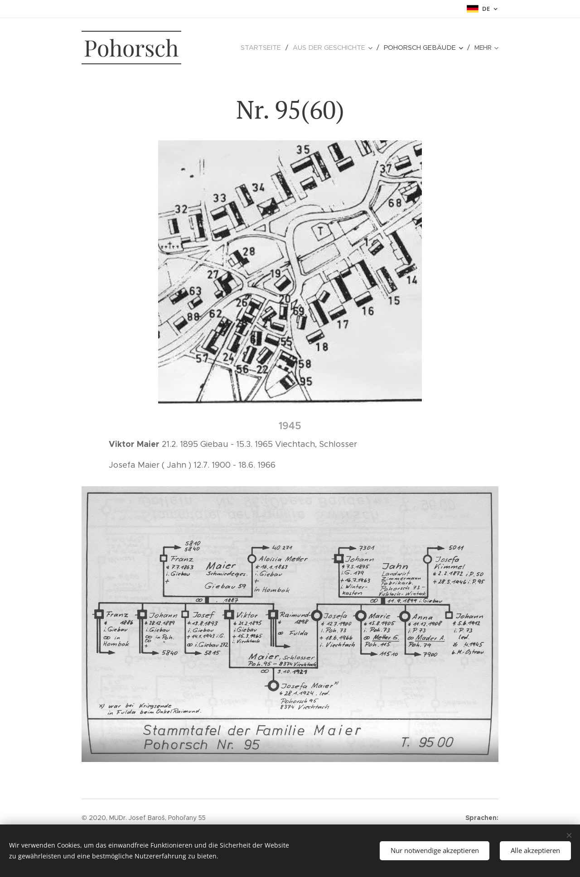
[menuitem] (230, 47)
